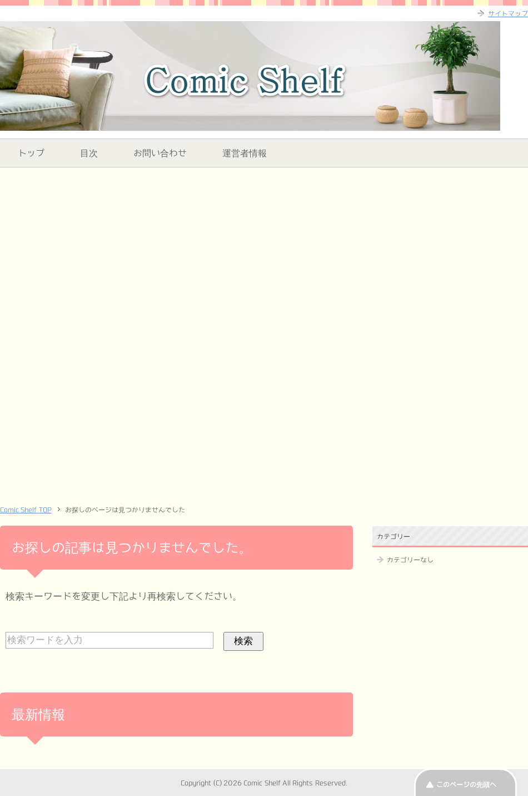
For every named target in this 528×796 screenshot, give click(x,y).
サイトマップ (508, 13)
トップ (31, 153)
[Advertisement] (264, 254)
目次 (89, 153)
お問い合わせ (160, 153)
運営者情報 (244, 153)
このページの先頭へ (466, 784)
